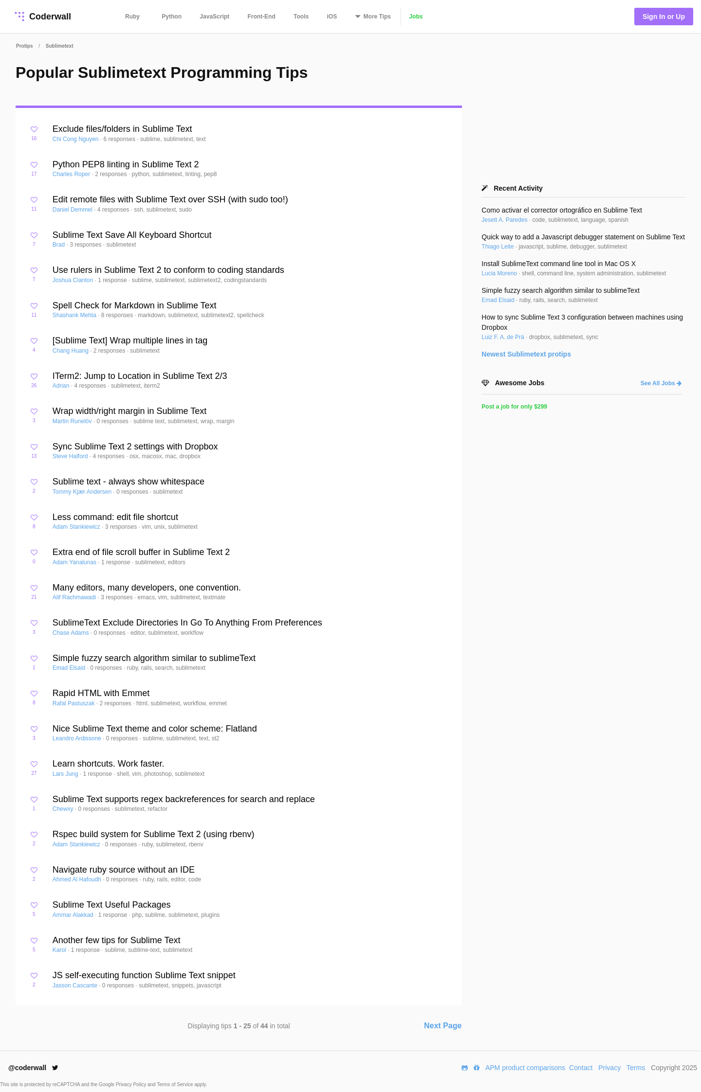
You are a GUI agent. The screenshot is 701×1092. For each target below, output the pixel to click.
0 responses (113, 421)
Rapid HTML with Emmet (101, 693)
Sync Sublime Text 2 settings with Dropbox (135, 446)
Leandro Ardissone (78, 738)
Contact (580, 1068)
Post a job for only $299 (514, 406)
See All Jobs (661, 383)
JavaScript (214, 16)
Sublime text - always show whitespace (128, 481)
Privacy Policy (132, 1084)
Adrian (62, 385)
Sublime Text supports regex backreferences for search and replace (184, 799)
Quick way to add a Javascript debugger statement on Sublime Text (583, 237)
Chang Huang (71, 350)
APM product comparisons (525, 1068)
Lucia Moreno (499, 273)
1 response (113, 280)
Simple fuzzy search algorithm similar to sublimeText (154, 658)
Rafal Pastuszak (74, 703)
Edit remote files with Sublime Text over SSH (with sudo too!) (170, 199)
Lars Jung (66, 773)
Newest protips (526, 354)
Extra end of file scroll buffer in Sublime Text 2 (141, 552)
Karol (60, 950)
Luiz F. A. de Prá (503, 337)
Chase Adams (72, 632)
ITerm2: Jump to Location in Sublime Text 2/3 (140, 376)
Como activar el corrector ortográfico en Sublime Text (561, 210)
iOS (332, 16)
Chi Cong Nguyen (76, 139)
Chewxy (64, 809)
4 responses (114, 209)
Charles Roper (72, 174)
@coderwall (33, 1068)
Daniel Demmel (73, 209)
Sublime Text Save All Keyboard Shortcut (132, 235)
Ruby (132, 16)
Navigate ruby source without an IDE (124, 870)
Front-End (261, 16)
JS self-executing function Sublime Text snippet (144, 975)
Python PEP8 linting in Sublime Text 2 (126, 164)
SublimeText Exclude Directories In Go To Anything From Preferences (187, 622)
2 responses (112, 174)
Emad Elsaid (70, 667)
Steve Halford (71, 456)
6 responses (120, 139)
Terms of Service (175, 1084)
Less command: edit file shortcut (115, 517)
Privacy (609, 1068)
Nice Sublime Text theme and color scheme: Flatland (155, 729)
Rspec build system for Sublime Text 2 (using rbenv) (154, 834)
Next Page (442, 1025)
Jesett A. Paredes (505, 219)
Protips (24, 46)
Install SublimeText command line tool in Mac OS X (558, 264)
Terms (636, 1068)
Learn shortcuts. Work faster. (109, 764)
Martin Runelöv (73, 421)
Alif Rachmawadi (75, 597)
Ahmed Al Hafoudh (78, 879)
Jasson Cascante (76, 985)
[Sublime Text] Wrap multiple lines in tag (130, 340)
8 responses (118, 315)
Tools (301, 16)
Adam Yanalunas (75, 562)
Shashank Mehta (75, 315)
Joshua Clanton (74, 280)
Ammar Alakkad (74, 915)
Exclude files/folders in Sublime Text (122, 129)
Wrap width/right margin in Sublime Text (129, 411)
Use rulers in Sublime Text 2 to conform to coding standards (168, 270)
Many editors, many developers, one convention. (147, 587)
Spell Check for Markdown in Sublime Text (135, 305)
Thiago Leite (498, 246)
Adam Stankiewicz (77, 526)
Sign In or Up (664, 16)
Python (172, 16)
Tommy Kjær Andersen (83, 491)
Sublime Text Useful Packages (112, 905)
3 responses (86, 244)
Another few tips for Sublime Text (117, 940)
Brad (60, 244)
